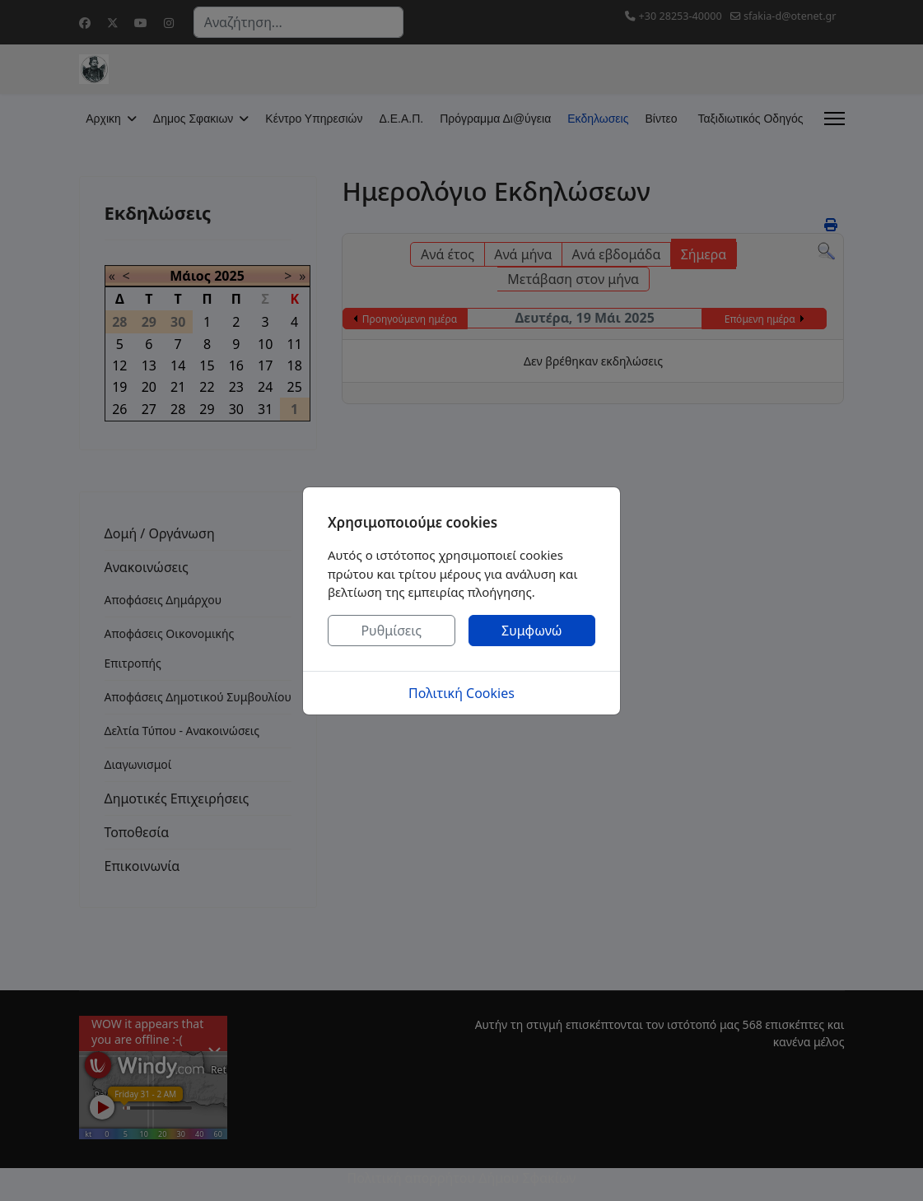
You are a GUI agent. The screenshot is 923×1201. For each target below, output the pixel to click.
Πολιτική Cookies (461, 693)
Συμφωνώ (531, 630)
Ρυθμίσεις (391, 630)
